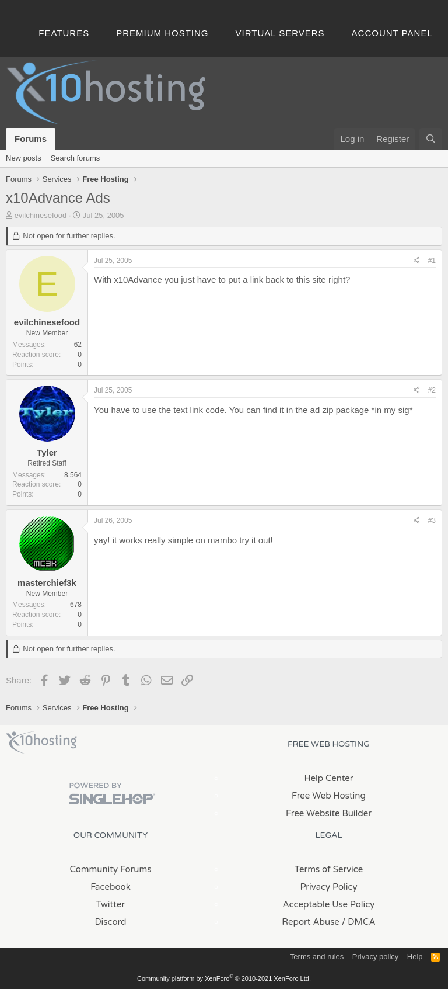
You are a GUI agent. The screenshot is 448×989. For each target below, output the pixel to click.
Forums (31, 139)
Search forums (75, 158)
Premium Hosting (162, 33)
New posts (23, 158)
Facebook (110, 887)
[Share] (417, 261)
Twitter (110, 904)
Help (415, 956)
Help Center (328, 778)
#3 (432, 520)
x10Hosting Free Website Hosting (41, 742)
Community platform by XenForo (224, 978)
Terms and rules (317, 956)
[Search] (430, 139)
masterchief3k (47, 583)
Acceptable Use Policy (329, 904)
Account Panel (392, 33)
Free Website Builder (329, 813)
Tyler (47, 452)
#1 (432, 260)
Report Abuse (311, 922)
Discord (110, 922)
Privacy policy (375, 956)
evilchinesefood (41, 215)
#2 (432, 390)
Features (63, 33)
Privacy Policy (328, 887)
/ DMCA (359, 922)
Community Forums (111, 869)
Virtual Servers (280, 33)
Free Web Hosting (329, 795)
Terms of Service (329, 869)
